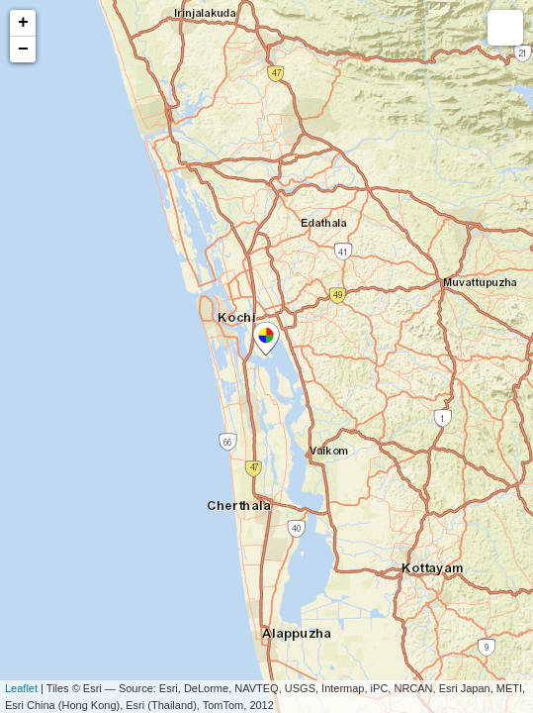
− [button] (23, 49)
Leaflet (21, 688)
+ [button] (23, 23)
